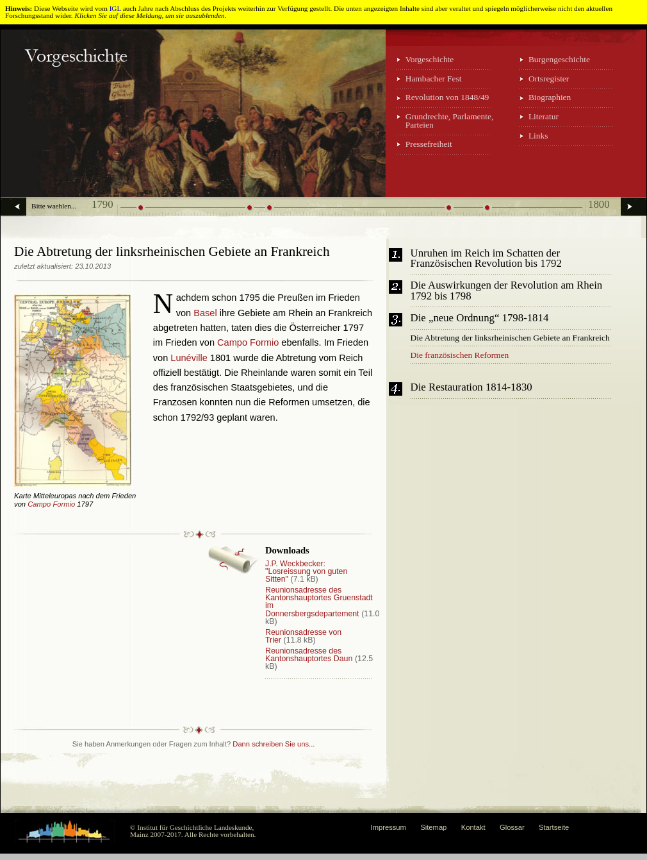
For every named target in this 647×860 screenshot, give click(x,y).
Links (538, 135)
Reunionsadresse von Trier (303, 636)
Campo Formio (51, 504)
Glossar (512, 827)
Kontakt (473, 827)
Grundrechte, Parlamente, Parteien (449, 121)
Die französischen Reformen (460, 355)
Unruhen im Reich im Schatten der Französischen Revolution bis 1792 (486, 259)
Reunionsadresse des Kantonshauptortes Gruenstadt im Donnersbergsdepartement (319, 602)
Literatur (543, 116)
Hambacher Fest (433, 78)
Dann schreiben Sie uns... (274, 744)
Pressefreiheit (428, 144)
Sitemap (433, 827)
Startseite (554, 827)
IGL (115, 8)
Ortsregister (548, 78)
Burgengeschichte (559, 59)
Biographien (549, 97)
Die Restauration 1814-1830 (471, 387)
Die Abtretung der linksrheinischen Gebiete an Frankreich (510, 337)
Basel (205, 313)
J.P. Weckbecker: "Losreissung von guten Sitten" (306, 571)
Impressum (388, 827)
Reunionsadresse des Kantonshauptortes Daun (308, 654)
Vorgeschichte (429, 59)
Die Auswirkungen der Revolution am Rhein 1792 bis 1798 (507, 291)
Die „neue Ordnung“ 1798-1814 (480, 318)
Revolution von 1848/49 (447, 97)
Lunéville (188, 358)
